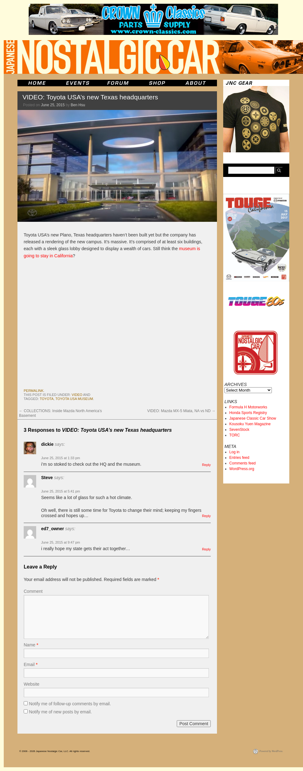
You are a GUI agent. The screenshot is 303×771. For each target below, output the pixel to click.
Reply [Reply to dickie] (206, 465)
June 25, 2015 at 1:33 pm (60, 458)
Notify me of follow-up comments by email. (70, 703)
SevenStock (239, 429)
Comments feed (242, 463)
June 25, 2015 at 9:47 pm (60, 542)
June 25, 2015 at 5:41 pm (60, 491)
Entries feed (239, 457)
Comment (33, 591)
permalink (34, 391)
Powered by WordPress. (271, 751)
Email (30, 664)
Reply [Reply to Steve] (206, 516)
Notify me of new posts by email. (60, 711)
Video (77, 395)
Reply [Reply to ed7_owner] (206, 549)
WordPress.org (241, 469)
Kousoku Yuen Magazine (250, 424)
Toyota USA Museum (74, 399)
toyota (47, 399)
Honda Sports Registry (248, 413)
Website (31, 684)
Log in (234, 452)
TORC (234, 435)
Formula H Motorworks (248, 407)
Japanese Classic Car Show (252, 418)
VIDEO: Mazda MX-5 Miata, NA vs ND (181, 411)
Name (31, 644)
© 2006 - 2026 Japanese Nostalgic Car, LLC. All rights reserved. (54, 751)
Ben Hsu (78, 105)
